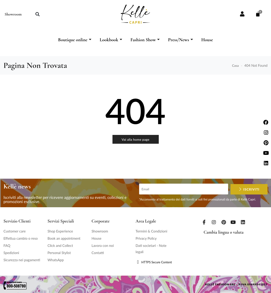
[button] (37, 14)
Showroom (13, 14)
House (207, 40)
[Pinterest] (223, 222)
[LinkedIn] (243, 222)
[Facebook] (204, 222)
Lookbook (111, 40)
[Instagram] (213, 222)
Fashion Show (145, 40)
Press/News (180, 40)
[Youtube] (233, 222)
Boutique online (74, 40)
